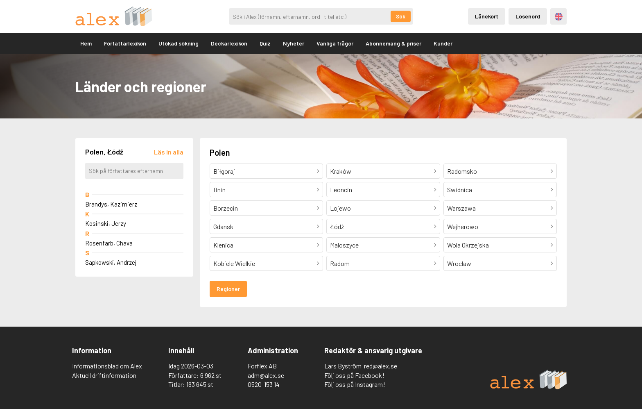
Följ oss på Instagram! (354, 384)
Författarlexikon (125, 43)
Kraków (340, 171)
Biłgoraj (224, 171)
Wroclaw (459, 263)
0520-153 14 (264, 384)
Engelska (559, 16)
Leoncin (341, 189)
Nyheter (293, 43)
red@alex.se (380, 366)
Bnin (219, 189)
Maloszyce (344, 245)
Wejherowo (462, 226)
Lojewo (340, 208)
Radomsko (462, 171)
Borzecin (225, 208)
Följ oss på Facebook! (354, 375)
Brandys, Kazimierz (111, 204)
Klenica (223, 245)
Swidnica (459, 189)
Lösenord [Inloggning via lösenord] (527, 16)
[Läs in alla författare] (168, 152)
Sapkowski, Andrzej (110, 262)
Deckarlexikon (229, 43)
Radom (340, 263)
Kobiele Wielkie (234, 263)
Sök (400, 16)
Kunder (443, 43)
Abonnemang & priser (393, 43)
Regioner (228, 288)
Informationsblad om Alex (107, 366)
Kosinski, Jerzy (105, 223)
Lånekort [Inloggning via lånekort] (486, 16)
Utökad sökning (178, 43)
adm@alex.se (266, 375)
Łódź (337, 226)
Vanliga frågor (334, 43)
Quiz (265, 43)
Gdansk (223, 226)
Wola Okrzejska (468, 245)
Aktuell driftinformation (104, 375)
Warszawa (461, 208)
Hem (86, 43)
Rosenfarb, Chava (109, 243)
